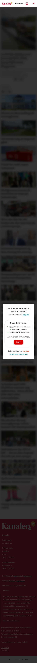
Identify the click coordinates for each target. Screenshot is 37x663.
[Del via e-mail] (21, 79)
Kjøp (18, 342)
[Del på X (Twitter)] (18, 79)
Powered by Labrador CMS (18, 660)
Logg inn (27, 3)
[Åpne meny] (33, 3)
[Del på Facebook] (15, 79)
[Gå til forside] (7, 3)
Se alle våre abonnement (18, 354)
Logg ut (4, 650)
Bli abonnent (19, 3)
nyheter (5, 87)
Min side (5, 647)
